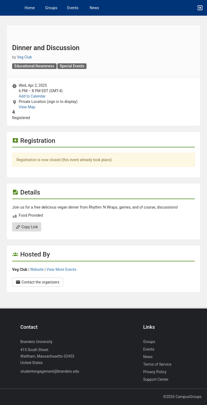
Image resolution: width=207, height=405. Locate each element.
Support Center (155, 379)
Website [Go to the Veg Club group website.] (37, 269)
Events (72, 8)
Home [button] (30, 8)
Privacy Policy (154, 372)
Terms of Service (157, 364)
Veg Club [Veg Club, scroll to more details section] (24, 57)
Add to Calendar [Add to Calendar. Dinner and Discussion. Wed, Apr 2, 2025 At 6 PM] (32, 96)
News (94, 8)
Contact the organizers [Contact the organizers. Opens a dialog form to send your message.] (38, 282)
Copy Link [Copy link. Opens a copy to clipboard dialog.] (27, 227)
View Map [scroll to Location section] (27, 107)
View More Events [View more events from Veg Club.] (61, 269)
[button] (6, 8)
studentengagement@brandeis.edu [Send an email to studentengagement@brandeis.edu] (49, 371)
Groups (51, 8)
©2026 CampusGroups (182, 396)
